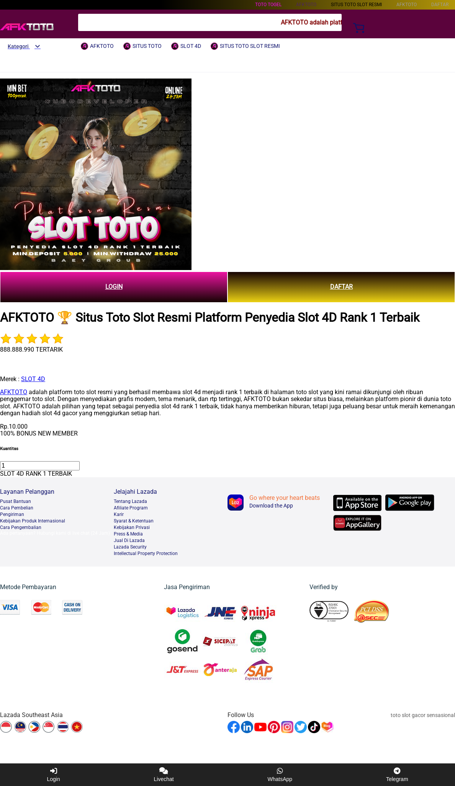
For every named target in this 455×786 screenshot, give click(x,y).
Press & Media (128, 534)
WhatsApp (280, 774)
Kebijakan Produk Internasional (32, 521)
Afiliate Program (131, 508)
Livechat (164, 774)
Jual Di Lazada (129, 540)
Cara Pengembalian (20, 527)
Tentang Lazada (130, 501)
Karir (119, 514)
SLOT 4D (33, 379)
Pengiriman (12, 514)
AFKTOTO (13, 392)
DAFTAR (341, 286)
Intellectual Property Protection (146, 553)
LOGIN (114, 286)
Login (53, 774)
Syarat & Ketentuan (134, 521)
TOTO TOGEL (268, 4)
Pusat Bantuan (15, 501)
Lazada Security (130, 547)
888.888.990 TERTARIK (31, 349)
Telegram (397, 774)
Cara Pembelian (16, 508)
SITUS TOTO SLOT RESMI (356, 4)
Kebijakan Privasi (132, 527)
